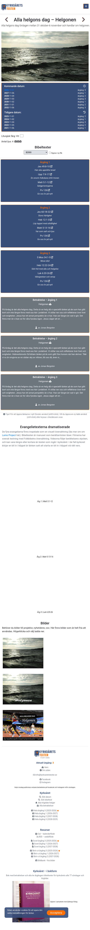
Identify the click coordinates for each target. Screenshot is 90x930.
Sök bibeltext (45, 800)
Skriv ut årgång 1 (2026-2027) (45, 853)
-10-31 (9, 90)
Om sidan (45, 770)
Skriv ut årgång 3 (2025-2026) (44, 850)
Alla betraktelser (45, 806)
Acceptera (56, 912)
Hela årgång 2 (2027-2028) (45, 816)
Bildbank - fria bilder (45, 860)
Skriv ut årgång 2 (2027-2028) (45, 856)
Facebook (45, 779)
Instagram (45, 782)
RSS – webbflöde (45, 837)
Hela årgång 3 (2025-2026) (44, 810)
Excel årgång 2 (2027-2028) (45, 846)
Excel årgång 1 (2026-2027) (45, 844)
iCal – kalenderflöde (45, 834)
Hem (45, 767)
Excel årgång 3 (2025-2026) (44, 841)
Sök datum (45, 797)
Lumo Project (9, 435)
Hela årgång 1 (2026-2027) (45, 813)
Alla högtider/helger (45, 803)
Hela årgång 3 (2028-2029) (45, 819)
